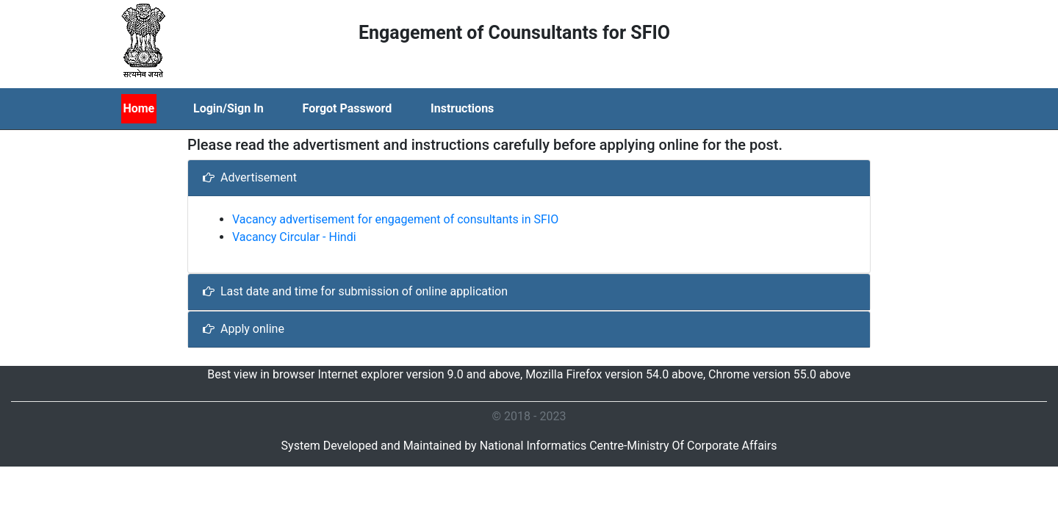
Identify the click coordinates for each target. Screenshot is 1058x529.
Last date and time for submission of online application (355, 291)
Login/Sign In (228, 108)
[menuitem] (156, 108)
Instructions (462, 108)
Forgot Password (347, 108)
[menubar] (326, 108)
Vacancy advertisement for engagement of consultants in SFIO (395, 219)
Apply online (243, 329)
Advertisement (250, 177)
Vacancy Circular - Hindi (294, 237)
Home (138, 108)
